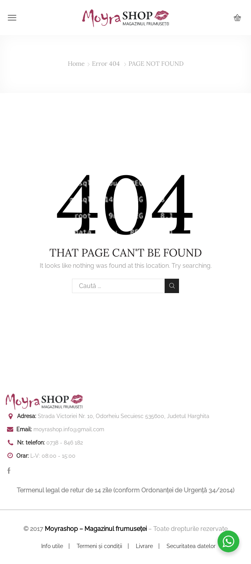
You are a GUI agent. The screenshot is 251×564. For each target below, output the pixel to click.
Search (172, 285)
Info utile (52, 546)
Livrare (144, 546)
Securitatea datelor (191, 546)
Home (76, 63)
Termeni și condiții (99, 546)
